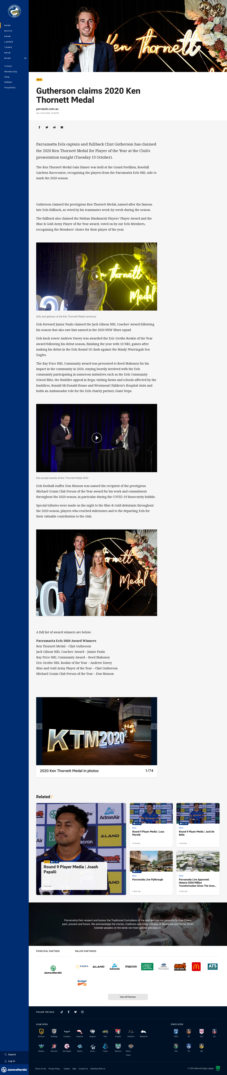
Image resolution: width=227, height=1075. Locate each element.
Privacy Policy (54, 1068)
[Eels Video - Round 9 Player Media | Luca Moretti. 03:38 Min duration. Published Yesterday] (151, 825)
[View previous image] (39, 726)
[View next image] (154, 726)
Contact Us (83, 1068)
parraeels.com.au (47, 109)
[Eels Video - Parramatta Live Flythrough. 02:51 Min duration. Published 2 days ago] (151, 873)
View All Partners (128, 996)
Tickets (8, 66)
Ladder (8, 42)
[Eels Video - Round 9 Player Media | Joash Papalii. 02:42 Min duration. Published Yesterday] (81, 849)
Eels (39, 80)
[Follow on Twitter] (75, 1012)
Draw (7, 36)
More (15, 58)
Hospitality (9, 87)
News (7, 25)
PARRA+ (8, 82)
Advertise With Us (97, 1068)
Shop (7, 76)
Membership (10, 71)
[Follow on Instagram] (82, 1012)
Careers (67, 1068)
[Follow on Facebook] (68, 1012)
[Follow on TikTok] (62, 1012)
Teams (8, 47)
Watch (8, 31)
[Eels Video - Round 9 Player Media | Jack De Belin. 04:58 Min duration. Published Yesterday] (198, 825)
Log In (9, 1061)
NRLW (7, 53)
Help (74, 1068)
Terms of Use (40, 1068)
